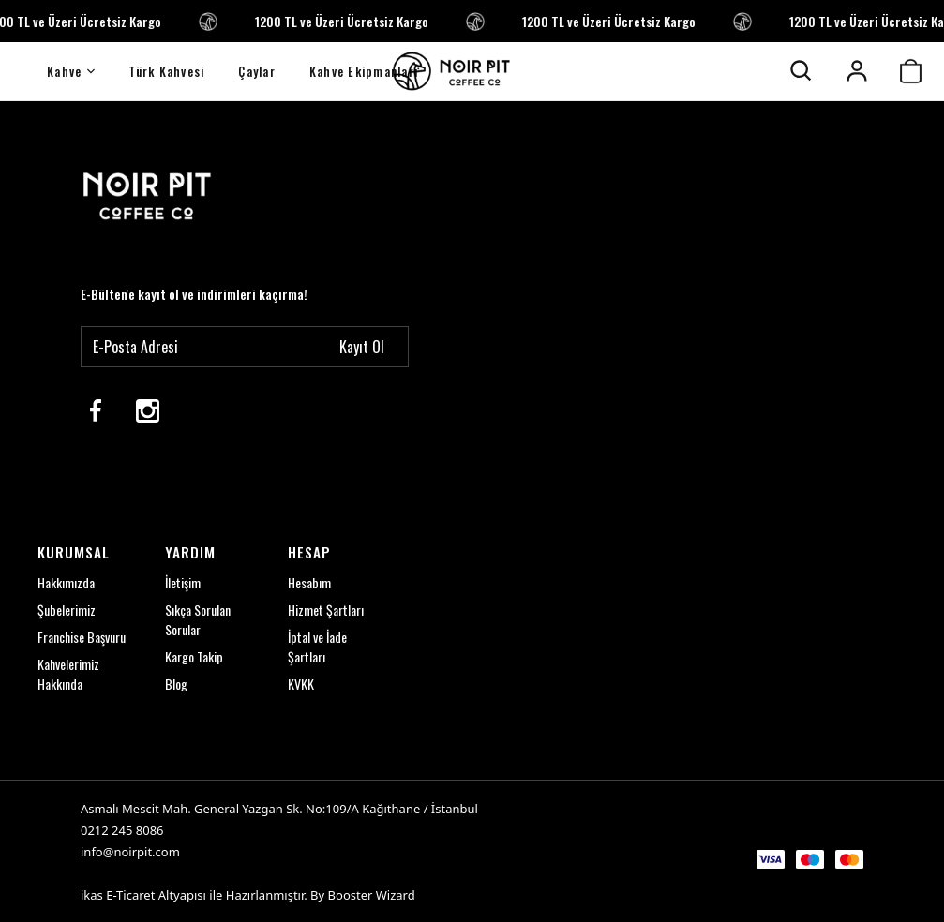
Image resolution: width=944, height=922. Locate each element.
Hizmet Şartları (326, 610)
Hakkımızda (66, 583)
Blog (176, 684)
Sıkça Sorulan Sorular (198, 620)
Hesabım (309, 583)
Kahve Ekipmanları (363, 71)
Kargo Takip (194, 657)
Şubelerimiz (66, 610)
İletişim (183, 583)
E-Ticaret (130, 894)
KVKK (301, 684)
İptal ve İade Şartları (317, 647)
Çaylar (257, 71)
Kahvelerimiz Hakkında (68, 674)
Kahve (71, 71)
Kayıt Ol (361, 346)
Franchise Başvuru (81, 637)
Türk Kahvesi (166, 71)
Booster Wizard (371, 894)
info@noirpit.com (130, 851)
